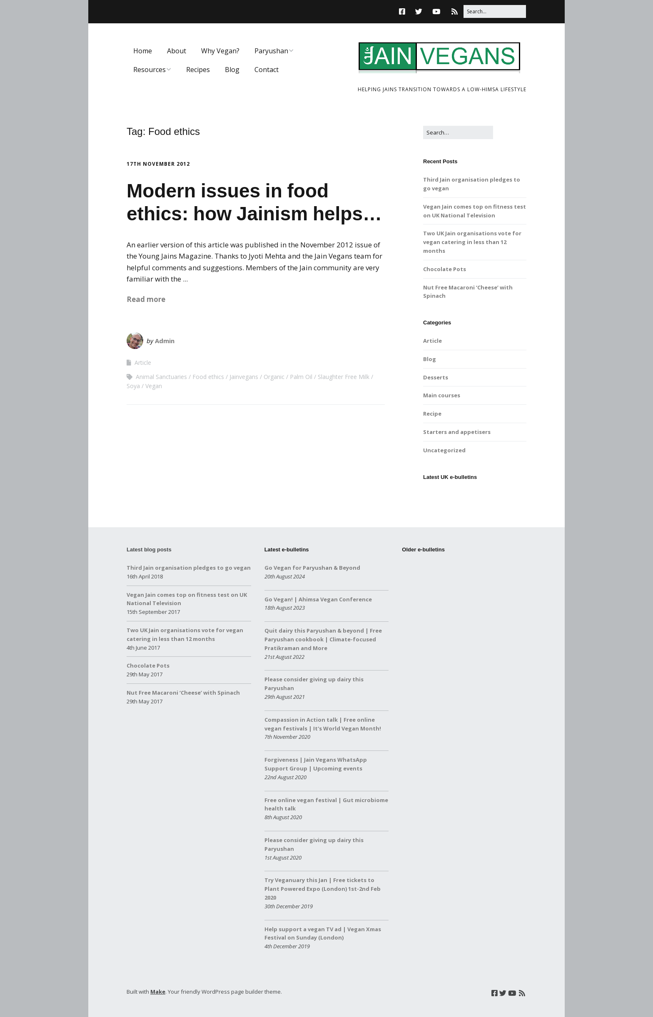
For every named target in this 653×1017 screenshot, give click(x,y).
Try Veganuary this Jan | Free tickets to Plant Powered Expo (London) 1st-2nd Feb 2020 (322, 888)
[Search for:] (494, 11)
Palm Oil (301, 377)
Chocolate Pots (444, 269)
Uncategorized (444, 450)
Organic (274, 377)
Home (142, 50)
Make (157, 991)
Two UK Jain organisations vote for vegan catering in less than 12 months (472, 241)
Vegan (153, 386)
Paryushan (271, 50)
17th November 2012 (158, 163)
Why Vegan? (220, 50)
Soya (133, 386)
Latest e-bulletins (286, 549)
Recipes (198, 69)
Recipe (432, 413)
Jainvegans (243, 377)
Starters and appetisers (457, 432)
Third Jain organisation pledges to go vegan (189, 567)
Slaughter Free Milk (343, 377)
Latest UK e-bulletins (450, 477)
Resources (149, 69)
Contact (266, 69)
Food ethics (208, 377)
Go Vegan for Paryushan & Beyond (312, 567)
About (176, 50)
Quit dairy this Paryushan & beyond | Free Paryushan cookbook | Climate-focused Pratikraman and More (323, 639)
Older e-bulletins (423, 549)
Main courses (441, 395)
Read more (146, 299)
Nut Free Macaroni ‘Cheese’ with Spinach (183, 692)
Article (143, 362)
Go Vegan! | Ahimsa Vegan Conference (318, 599)
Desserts (435, 377)
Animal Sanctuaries (161, 377)
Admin (164, 341)
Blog (232, 69)
